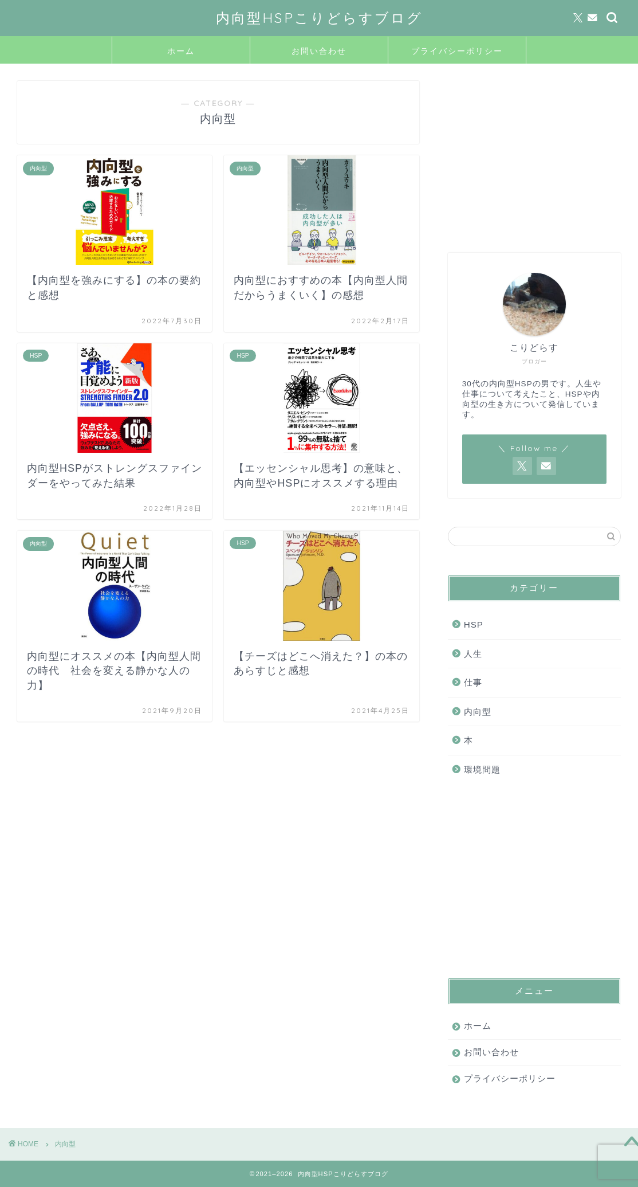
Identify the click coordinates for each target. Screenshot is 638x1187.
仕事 (473, 682)
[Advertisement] (531, 152)
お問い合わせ (319, 51)
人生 (473, 654)
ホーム (181, 51)
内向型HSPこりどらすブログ (319, 17)
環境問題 (482, 769)
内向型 (477, 711)
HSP (473, 624)
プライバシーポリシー (457, 51)
